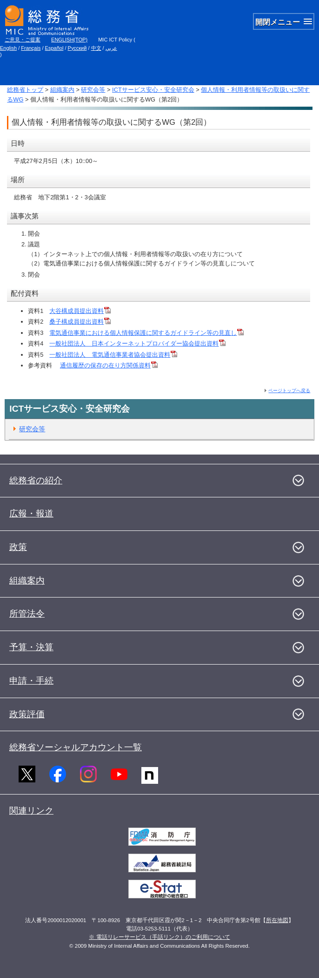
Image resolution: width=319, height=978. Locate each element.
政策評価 (27, 714)
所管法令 (27, 613)
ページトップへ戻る (289, 390)
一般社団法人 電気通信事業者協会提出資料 (113, 354)
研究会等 (93, 89)
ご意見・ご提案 (22, 39)
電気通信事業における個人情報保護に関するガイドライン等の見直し (146, 332)
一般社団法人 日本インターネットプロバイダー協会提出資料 (137, 343)
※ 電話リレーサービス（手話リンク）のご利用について (159, 937)
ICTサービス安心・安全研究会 (153, 89)
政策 (18, 547)
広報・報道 (31, 513)
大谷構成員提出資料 (80, 310)
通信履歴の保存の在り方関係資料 (109, 365)
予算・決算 (31, 647)
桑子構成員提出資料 (80, 321)
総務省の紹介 (35, 480)
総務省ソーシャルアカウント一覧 (75, 747)
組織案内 (62, 89)
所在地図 (277, 920)
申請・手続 (31, 681)
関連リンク (31, 810)
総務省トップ (25, 89)
